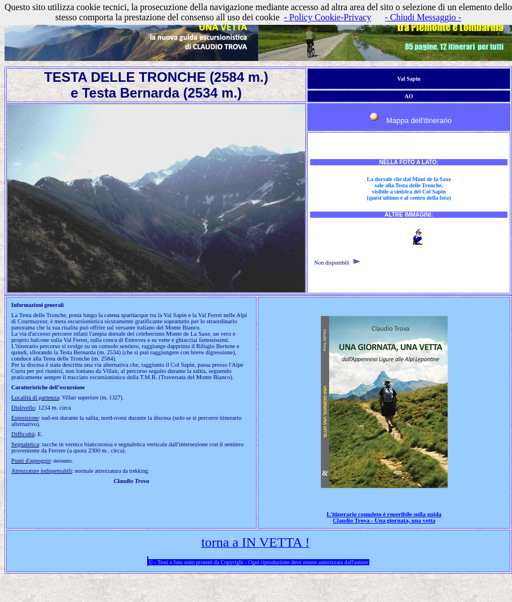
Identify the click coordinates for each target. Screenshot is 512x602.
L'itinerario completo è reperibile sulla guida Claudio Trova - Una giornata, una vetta (384, 517)
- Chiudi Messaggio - (423, 17)
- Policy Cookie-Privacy (328, 17)
